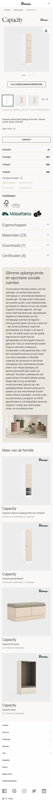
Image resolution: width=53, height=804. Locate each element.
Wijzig (10, 799)
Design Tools (7, 774)
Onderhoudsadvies (9, 781)
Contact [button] (26, 140)
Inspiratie (5, 760)
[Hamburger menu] (49, 3)
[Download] (46, 30)
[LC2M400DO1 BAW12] (33, 100)
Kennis (4, 767)
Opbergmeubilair (18, 10)
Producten (7, 10)
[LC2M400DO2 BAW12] (20, 100)
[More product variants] (44, 99)
